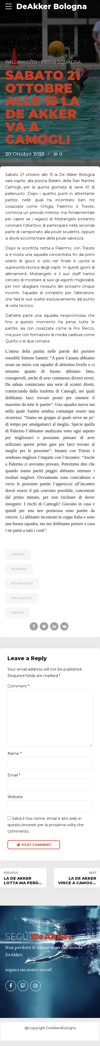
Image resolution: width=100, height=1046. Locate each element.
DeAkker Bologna (51, 6)
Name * (14, 756)
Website (15, 800)
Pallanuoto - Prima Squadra (43, 62)
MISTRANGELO (22, 583)
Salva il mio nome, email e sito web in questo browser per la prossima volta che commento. (45, 829)
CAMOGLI (18, 554)
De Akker (19, 569)
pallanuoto (21, 598)
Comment (18, 686)
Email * (13, 778)
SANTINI (17, 612)
